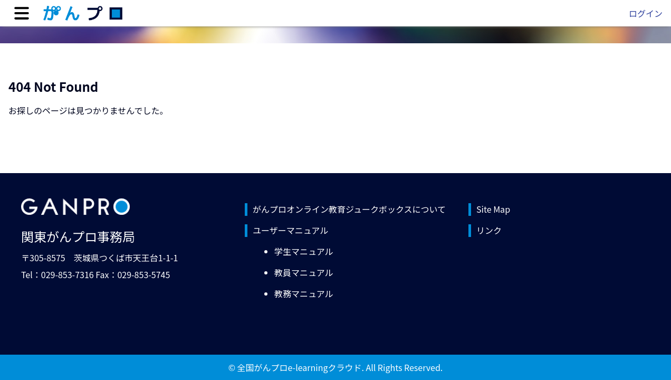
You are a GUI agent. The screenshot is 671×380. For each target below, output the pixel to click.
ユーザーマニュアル (290, 230)
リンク (489, 230)
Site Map (493, 209)
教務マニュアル (303, 293)
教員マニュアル (303, 272)
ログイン (646, 13)
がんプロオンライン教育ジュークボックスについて (349, 209)
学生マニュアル (303, 251)
